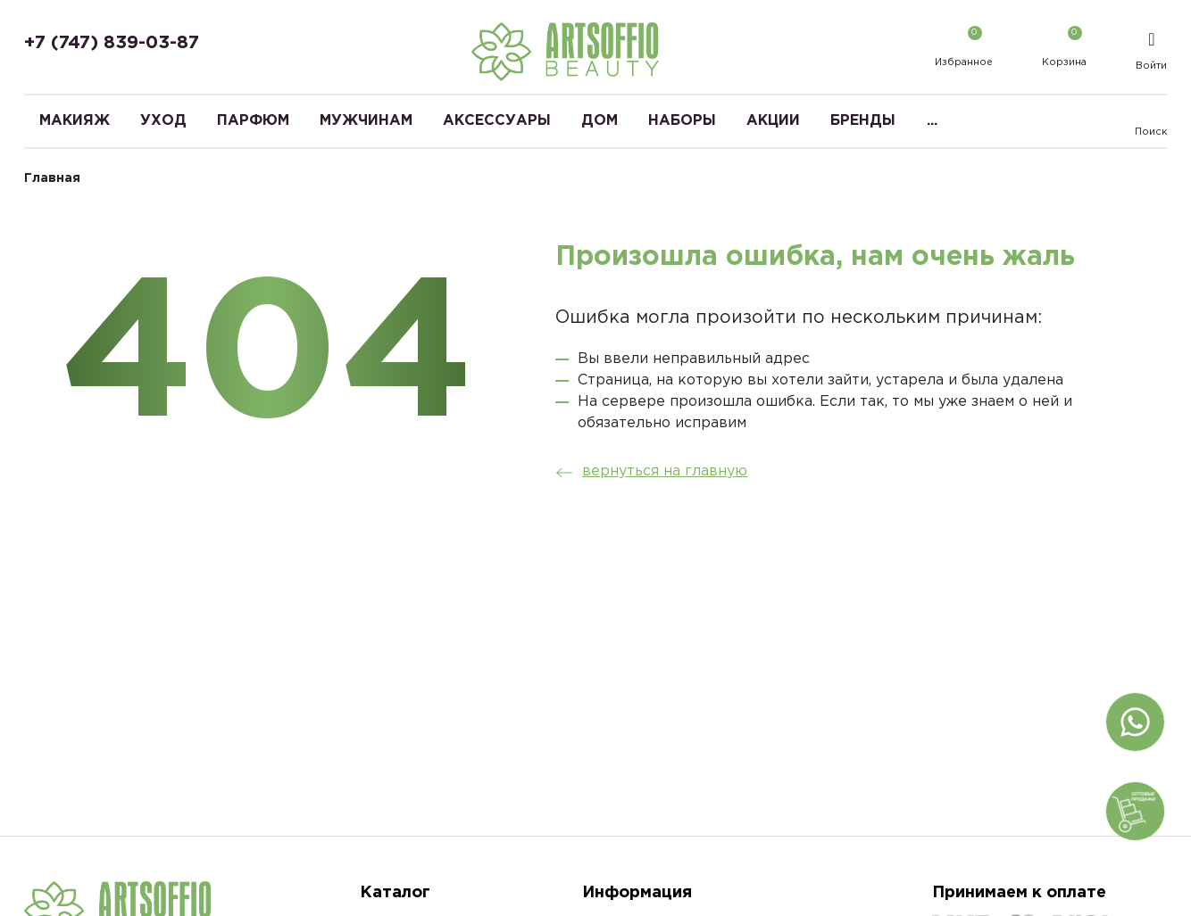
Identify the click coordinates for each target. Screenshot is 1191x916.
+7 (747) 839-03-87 (111, 43)
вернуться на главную (646, 471)
